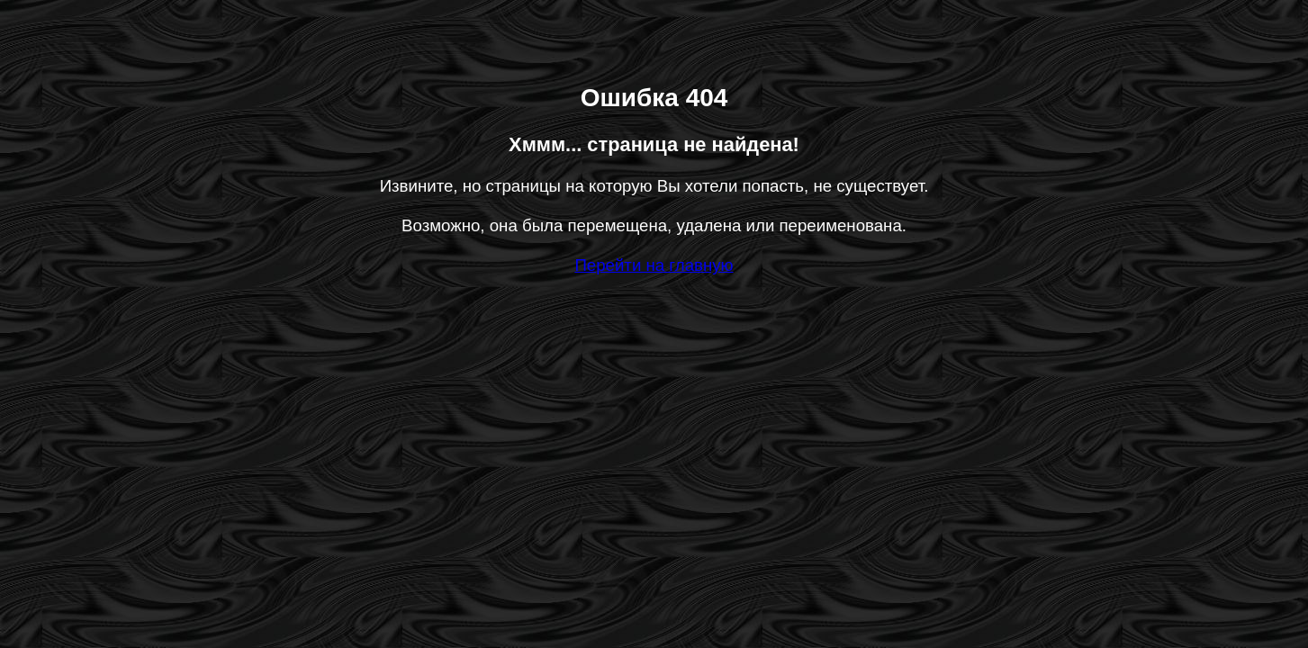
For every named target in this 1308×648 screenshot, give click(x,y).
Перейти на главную (653, 265)
